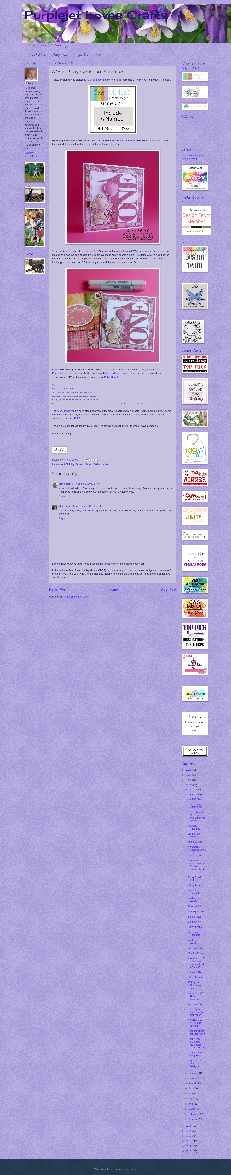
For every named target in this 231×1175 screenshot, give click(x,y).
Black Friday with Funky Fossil (197, 805)
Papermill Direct (84, 464)
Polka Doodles (112, 377)
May (191, 1098)
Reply (62, 496)
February (193, 1114)
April (191, 1103)
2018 (189, 1125)
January (193, 1119)
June (191, 1093)
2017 (189, 1131)
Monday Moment (197, 911)
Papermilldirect (60, 373)
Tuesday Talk (195, 841)
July (190, 1088)
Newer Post (57, 589)
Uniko (97, 55)
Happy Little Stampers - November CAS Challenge (197, 1043)
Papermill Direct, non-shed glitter (65, 392)
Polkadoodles (101, 464)
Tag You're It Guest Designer (194, 1063)
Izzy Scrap (65, 483)
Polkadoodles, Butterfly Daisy (83, 392)
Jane (30, 83)
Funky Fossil (61, 55)
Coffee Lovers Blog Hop (195, 1054)
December (194, 789)
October (193, 1073)
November (194, 794)
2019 (189, 785)
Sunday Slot (194, 916)
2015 (189, 1141)
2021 (189, 775)
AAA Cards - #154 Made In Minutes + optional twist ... (196, 866)
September (194, 1078)
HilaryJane (65, 506)
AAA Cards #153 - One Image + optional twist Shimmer (196, 962)
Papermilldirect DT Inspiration (196, 1032)
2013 (189, 1151)
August (192, 1083)
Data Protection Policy (54, 45)
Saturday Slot (195, 799)
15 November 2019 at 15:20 (87, 506)
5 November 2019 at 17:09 (86, 483)
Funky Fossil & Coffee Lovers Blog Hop (196, 996)
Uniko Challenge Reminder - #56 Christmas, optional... (197, 816)
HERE (76, 418)
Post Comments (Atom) (76, 596)
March (192, 1109)
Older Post (168, 589)
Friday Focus (195, 885)
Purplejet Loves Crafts (96, 15)
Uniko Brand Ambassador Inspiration (195, 1012)
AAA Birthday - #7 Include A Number (195, 1023)
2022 (189, 769)
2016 (189, 1136)
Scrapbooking (81, 55)
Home (31, 45)
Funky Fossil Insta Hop (194, 879)
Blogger (132, 1169)
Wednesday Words (194, 835)
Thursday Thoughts (194, 827)
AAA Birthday (39, 55)
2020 (189, 780)
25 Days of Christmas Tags (194, 985)
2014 (189, 1146)
